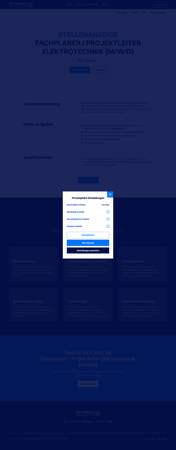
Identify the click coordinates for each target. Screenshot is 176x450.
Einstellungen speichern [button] (88, 250)
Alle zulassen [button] (88, 243)
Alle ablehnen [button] (88, 235)
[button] (110, 194)
